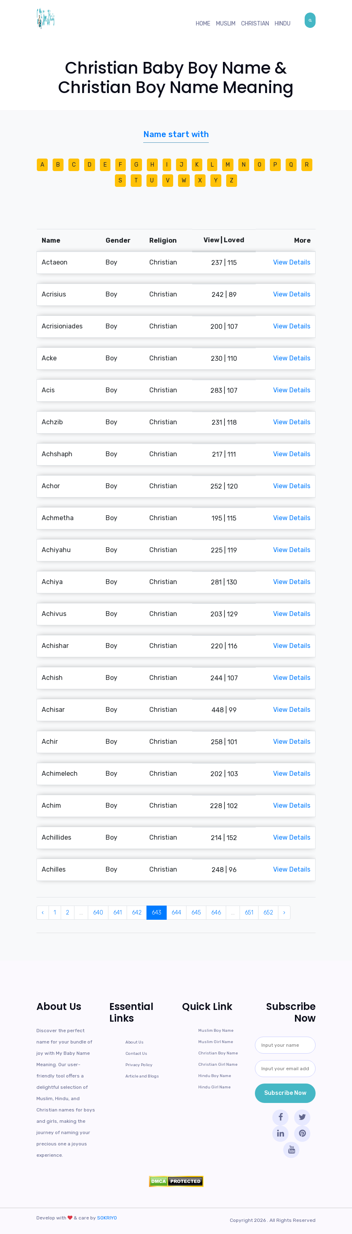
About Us (134, 1042)
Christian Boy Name (218, 1053)
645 (196, 912)
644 (176, 912)
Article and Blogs (142, 1076)
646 (216, 912)
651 (249, 912)
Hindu (283, 23)
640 (98, 912)
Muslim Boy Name (215, 1030)
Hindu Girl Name (214, 1087)
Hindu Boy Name (214, 1075)
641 (117, 912)
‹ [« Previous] (43, 912)
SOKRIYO (107, 1218)
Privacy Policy (139, 1065)
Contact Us (136, 1053)
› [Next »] (284, 912)
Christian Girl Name (217, 1064)
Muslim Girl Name (215, 1041)
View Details (291, 262)
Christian (255, 23)
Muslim (225, 23)
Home (203, 23)
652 (268, 912)
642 (137, 912)
